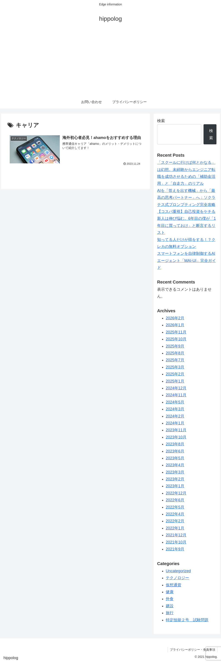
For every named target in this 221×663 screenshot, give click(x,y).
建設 (170, 606)
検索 (161, 121)
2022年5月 (175, 507)
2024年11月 (176, 395)
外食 (170, 599)
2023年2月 (175, 479)
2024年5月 (175, 402)
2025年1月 (175, 381)
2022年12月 (176, 493)
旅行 (170, 613)
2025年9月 (175, 346)
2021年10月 (176, 542)
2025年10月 (176, 339)
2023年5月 (175, 458)
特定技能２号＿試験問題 (187, 620)
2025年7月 (175, 360)
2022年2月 (175, 521)
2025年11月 (176, 332)
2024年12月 (176, 388)
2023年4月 (175, 465)
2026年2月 (175, 318)
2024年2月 (175, 416)
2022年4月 (175, 514)
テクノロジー (177, 578)
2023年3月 (175, 472)
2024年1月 (175, 423)
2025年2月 (175, 374)
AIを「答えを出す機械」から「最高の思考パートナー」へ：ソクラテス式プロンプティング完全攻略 (186, 197)
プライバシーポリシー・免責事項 (192, 649)
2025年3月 (175, 367)
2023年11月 (176, 430)
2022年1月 (175, 528)
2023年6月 (175, 451)
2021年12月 (176, 535)
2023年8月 (175, 444)
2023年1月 (175, 486)
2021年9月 (175, 549)
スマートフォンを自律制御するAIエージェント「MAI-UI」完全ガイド (186, 260)
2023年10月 (176, 437)
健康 (170, 592)
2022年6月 (175, 500)
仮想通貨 (173, 585)
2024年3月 (175, 409)
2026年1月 (175, 325)
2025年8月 (175, 353)
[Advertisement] (110, 63)
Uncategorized (178, 571)
